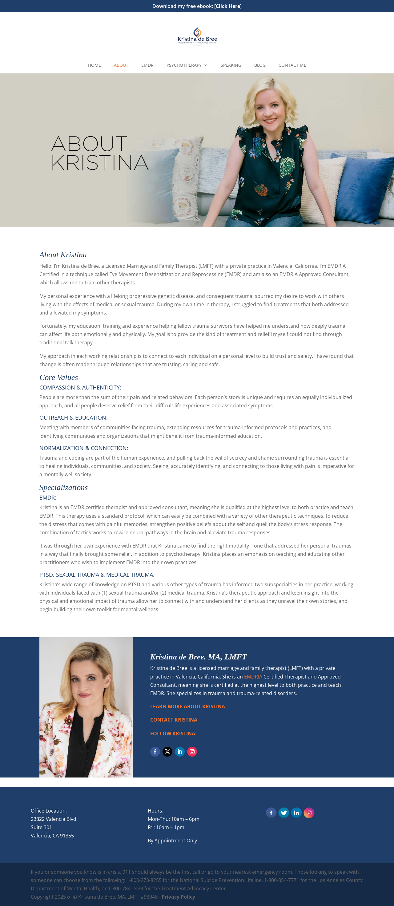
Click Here (228, 6)
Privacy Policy (178, 896)
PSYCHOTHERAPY (184, 65)
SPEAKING (231, 65)
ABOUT (121, 65)
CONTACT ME (292, 65)
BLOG (260, 65)
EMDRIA (253, 676)
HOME (94, 65)
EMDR (147, 65)
